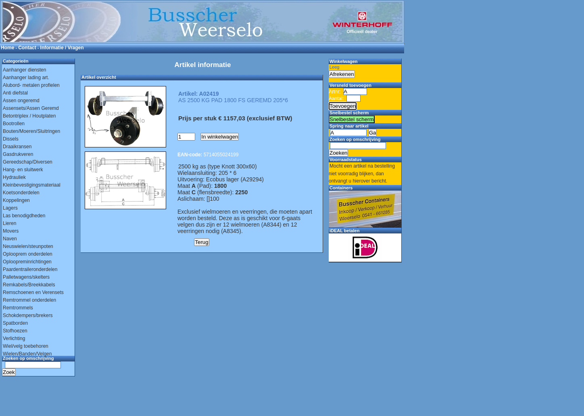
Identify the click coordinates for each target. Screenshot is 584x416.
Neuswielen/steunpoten (28, 246)
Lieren (9, 223)
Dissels (11, 139)
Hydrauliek (14, 177)
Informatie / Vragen (62, 47)
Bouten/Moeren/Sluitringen (31, 131)
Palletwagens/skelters (26, 277)
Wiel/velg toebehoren (25, 346)
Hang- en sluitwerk (23, 169)
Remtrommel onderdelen (29, 300)
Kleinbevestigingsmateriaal (31, 185)
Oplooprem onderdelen (27, 254)
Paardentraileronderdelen (30, 269)
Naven (10, 239)
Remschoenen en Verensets (33, 292)
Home (7, 47)
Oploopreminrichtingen (27, 262)
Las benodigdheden (24, 216)
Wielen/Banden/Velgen (27, 354)
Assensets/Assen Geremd (31, 108)
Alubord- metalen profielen (31, 85)
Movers (11, 231)
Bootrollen (14, 123)
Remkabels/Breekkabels (29, 285)
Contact (27, 47)
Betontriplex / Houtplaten (29, 116)
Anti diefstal (15, 93)
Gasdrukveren (18, 154)
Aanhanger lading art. (26, 77)
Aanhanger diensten (24, 70)
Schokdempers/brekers (27, 315)
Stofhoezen (15, 331)
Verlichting (14, 338)
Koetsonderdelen (21, 192)
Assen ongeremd (21, 100)
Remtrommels (18, 308)
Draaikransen (17, 146)
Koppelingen (16, 200)
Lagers (10, 208)
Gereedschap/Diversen (27, 162)
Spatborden (15, 323)
